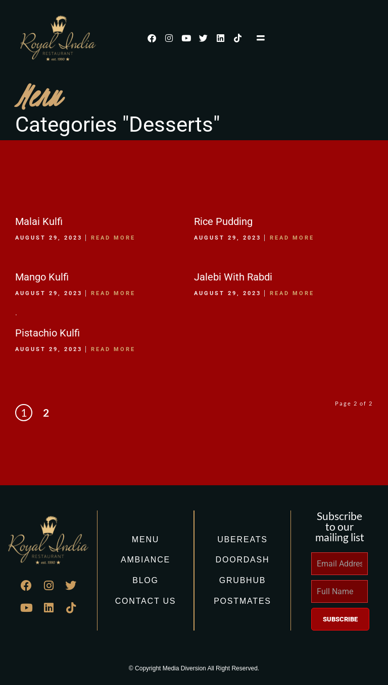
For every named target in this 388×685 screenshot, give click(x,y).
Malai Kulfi (39, 221)
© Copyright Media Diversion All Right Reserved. (194, 668)
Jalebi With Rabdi (233, 277)
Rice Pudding (223, 221)
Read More (113, 238)
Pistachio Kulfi (47, 333)
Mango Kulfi (42, 277)
